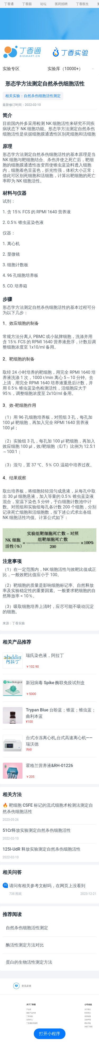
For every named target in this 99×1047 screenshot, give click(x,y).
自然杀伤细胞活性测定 (42, 96)
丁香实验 (29, 1016)
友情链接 (87, 1016)
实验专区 (11, 68)
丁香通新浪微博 (31, 1023)
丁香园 (27, 4)
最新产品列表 (31, 1013)
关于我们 (87, 1009)
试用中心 (29, 1020)
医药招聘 (61, 4)
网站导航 (87, 1023)
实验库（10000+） (65, 68)
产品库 (28, 1009)
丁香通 (9, 4)
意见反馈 (26, 986)
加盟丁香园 (88, 1026)
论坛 (43, 4)
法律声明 (87, 1020)
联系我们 (87, 1013)
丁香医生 (82, 4)
